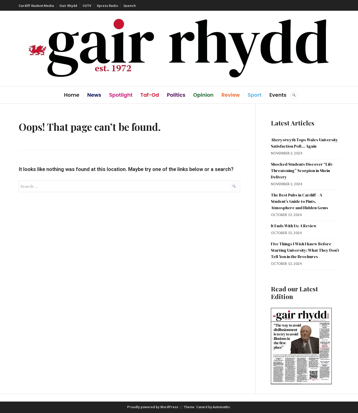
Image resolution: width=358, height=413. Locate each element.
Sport (254, 94)
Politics (176, 94)
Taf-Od (149, 94)
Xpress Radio (107, 6)
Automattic (221, 407)
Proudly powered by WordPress (152, 407)
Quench (129, 6)
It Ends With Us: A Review (294, 226)
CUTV (87, 6)
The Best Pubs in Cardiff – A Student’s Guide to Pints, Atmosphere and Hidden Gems (299, 201)
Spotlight (120, 94)
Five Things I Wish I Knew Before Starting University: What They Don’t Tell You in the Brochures (305, 250)
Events (277, 94)
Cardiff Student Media (36, 6)
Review (230, 94)
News (94, 94)
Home (71, 94)
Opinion (203, 94)
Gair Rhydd (68, 6)
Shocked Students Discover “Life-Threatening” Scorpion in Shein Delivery (302, 170)
